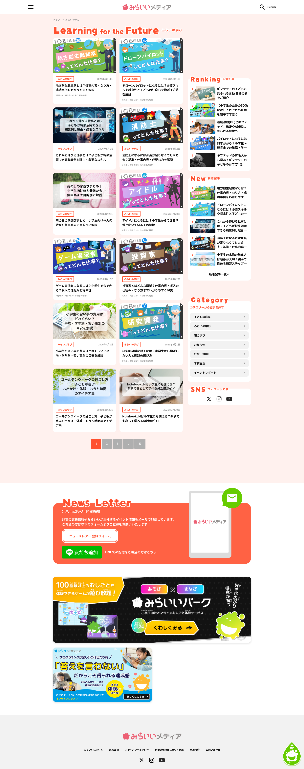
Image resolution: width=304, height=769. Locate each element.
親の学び (199, 335)
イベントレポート (205, 373)
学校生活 (199, 363)
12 (140, 443)
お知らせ (199, 345)
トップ (56, 19)
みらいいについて (93, 749)
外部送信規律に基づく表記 (169, 749)
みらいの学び (202, 326)
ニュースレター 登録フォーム (90, 536)
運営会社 (114, 749)
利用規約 (195, 749)
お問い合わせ (213, 749)
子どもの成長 (202, 317)
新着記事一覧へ (219, 274)
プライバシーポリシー (137, 749)
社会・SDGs (201, 354)
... (128, 443)
